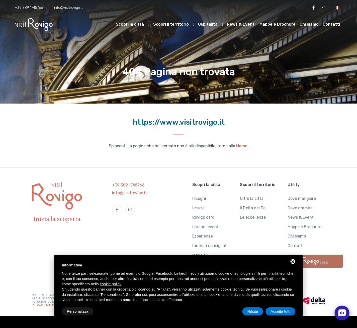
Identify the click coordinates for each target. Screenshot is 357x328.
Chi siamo (309, 24)
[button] (338, 7)
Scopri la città (130, 24)
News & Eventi (241, 24)
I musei (199, 208)
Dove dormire (300, 208)
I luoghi (199, 198)
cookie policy (110, 284)
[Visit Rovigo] (34, 24)
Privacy (38, 305)
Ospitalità (208, 24)
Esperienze (202, 236)
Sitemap (52, 305)
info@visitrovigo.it (68, 8)
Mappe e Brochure (277, 24)
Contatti (331, 24)
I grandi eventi (206, 226)
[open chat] (341, 312)
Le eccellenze (253, 217)
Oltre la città (251, 198)
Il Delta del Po (252, 208)
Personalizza (77, 311)
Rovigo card (203, 217)
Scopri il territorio (171, 24)
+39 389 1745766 (29, 8)
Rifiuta (252, 311)
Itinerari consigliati (210, 245)
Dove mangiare (302, 198)
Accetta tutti (280, 311)
